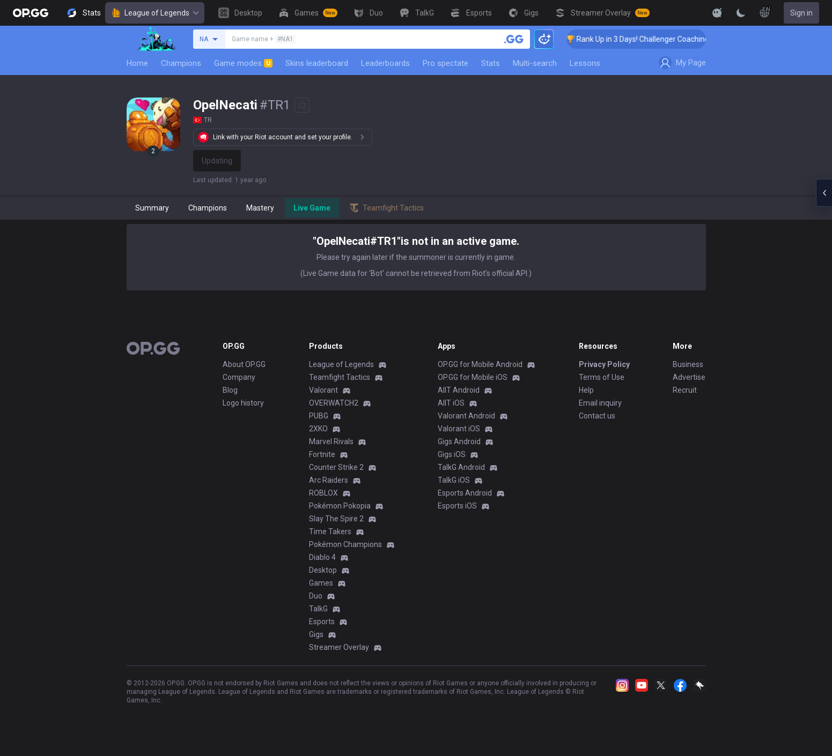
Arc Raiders (328, 480)
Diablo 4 (322, 557)
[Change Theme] (741, 13)
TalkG (318, 608)
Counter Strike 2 (336, 467)
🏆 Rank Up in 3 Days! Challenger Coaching (649, 39)
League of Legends (154, 12)
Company (239, 377)
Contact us (597, 415)
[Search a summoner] (514, 39)
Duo (315, 596)
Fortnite (322, 454)
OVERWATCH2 (333, 403)
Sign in (801, 13)
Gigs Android (459, 441)
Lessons (585, 63)
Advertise (689, 377)
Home (137, 63)
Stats (490, 63)
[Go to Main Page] (30, 13)
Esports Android (465, 493)
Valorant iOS (459, 428)
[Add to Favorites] (302, 105)
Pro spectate (445, 63)
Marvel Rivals (331, 441)
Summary (152, 208)
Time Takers (330, 531)
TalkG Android (461, 467)
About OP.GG (244, 364)
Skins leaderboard (316, 63)
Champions (181, 63)
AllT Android (459, 390)
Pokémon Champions (345, 544)
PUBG (318, 415)
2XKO (318, 428)
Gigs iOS (452, 454)
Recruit (685, 390)
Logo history (243, 403)
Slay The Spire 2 (336, 518)
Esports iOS (457, 505)
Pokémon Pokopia (340, 505)
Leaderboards (385, 63)
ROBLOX (323, 493)
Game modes (243, 63)
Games (321, 583)
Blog (230, 390)
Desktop (323, 570)
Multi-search (535, 63)
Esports (322, 621)
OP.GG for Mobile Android (480, 364)
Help (586, 390)
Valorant (323, 390)
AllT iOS (451, 403)
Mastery (260, 208)
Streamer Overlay (339, 647)
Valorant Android (466, 415)
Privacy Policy (604, 364)
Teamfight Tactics (339, 377)
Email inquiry (600, 403)
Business (688, 364)
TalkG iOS (454, 480)
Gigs (316, 634)
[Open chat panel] (824, 193)
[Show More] (717, 13)
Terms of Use (601, 377)
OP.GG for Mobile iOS (472, 377)
